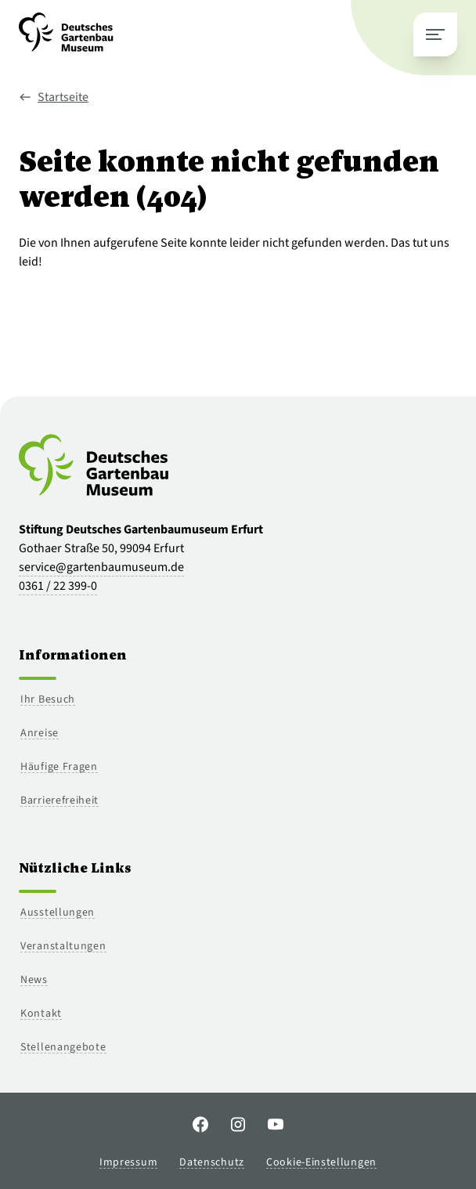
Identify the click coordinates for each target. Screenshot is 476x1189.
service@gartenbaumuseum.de (101, 567)
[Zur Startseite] (66, 38)
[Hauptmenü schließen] (435, 34)
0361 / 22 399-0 (58, 585)
